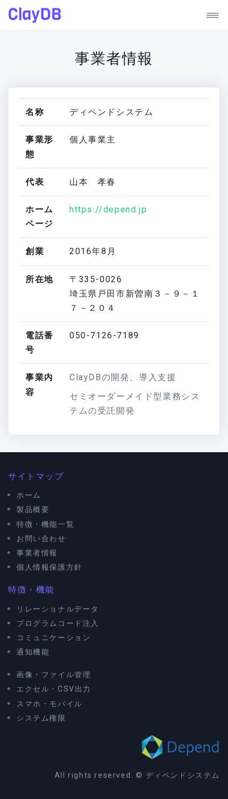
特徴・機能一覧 (45, 524)
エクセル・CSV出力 (53, 689)
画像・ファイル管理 (53, 674)
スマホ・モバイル (49, 703)
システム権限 (41, 718)
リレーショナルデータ (57, 609)
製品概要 (32, 509)
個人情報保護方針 (49, 567)
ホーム (28, 495)
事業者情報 (37, 553)
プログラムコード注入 (57, 623)
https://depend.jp (108, 209)
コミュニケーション (53, 637)
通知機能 (32, 652)
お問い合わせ (41, 538)
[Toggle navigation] (208, 15)
